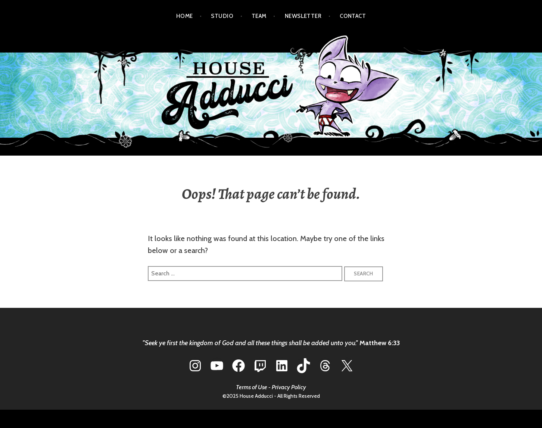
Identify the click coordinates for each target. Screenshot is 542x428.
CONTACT (353, 16)
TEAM (259, 16)
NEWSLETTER (303, 16)
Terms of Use (251, 387)
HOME (184, 16)
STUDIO (222, 16)
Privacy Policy (289, 387)
